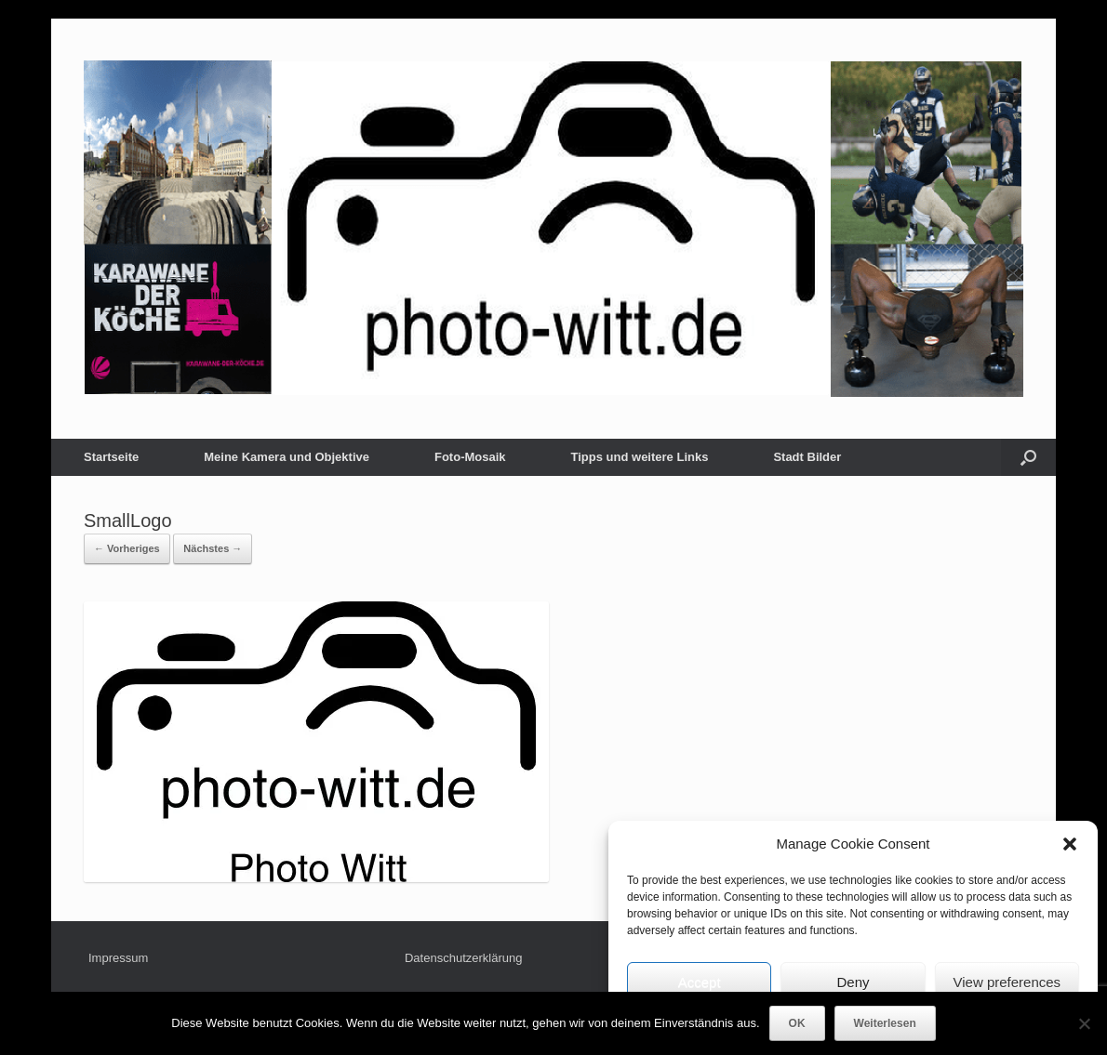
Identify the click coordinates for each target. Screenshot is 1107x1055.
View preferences (1007, 982)
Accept (699, 982)
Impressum (118, 958)
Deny (852, 982)
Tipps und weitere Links (640, 457)
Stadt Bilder (807, 457)
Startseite (111, 457)
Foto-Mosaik (470, 457)
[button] (1069, 844)
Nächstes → (212, 548)
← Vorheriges (127, 548)
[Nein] (1083, 1023)
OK (797, 1023)
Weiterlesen (885, 1023)
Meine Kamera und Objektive (286, 457)
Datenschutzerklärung (463, 958)
